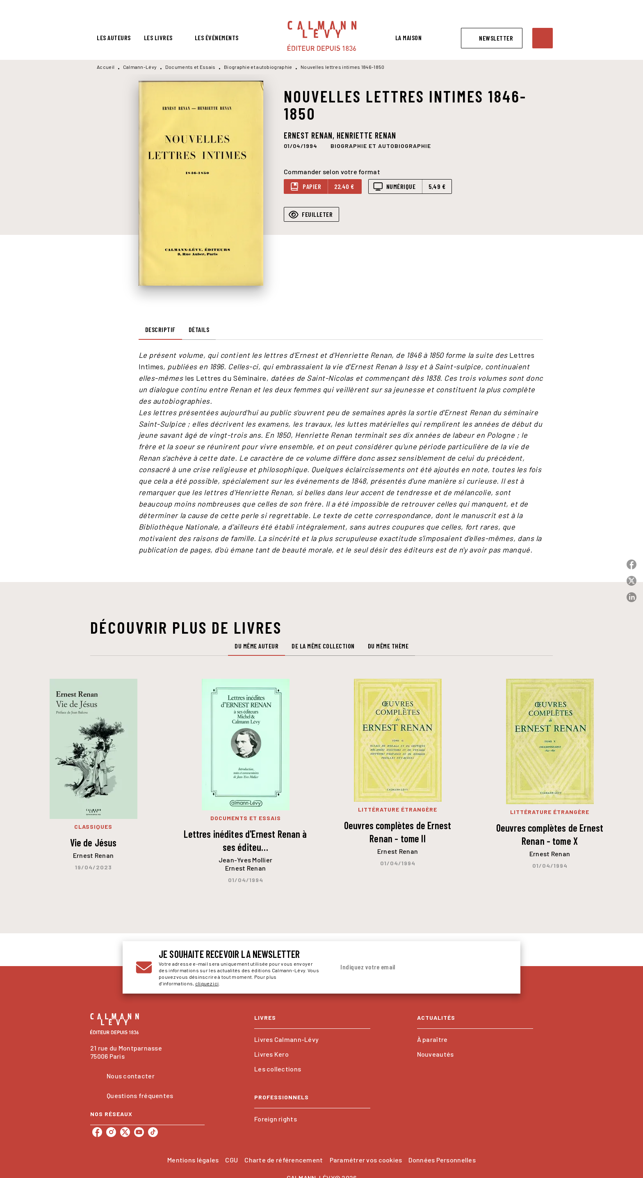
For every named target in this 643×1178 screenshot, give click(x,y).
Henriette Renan (366, 135)
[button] (491, 38)
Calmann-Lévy (140, 67)
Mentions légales (193, 1160)
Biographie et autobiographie (258, 67)
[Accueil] (321, 35)
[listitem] (97, 1132)
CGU (231, 1160)
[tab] (113, 38)
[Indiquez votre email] (411, 967)
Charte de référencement (283, 1160)
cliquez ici (207, 983)
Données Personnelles (441, 1160)
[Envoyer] (497, 967)
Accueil (105, 67)
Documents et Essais (190, 67)
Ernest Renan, (310, 135)
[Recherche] (542, 38)
